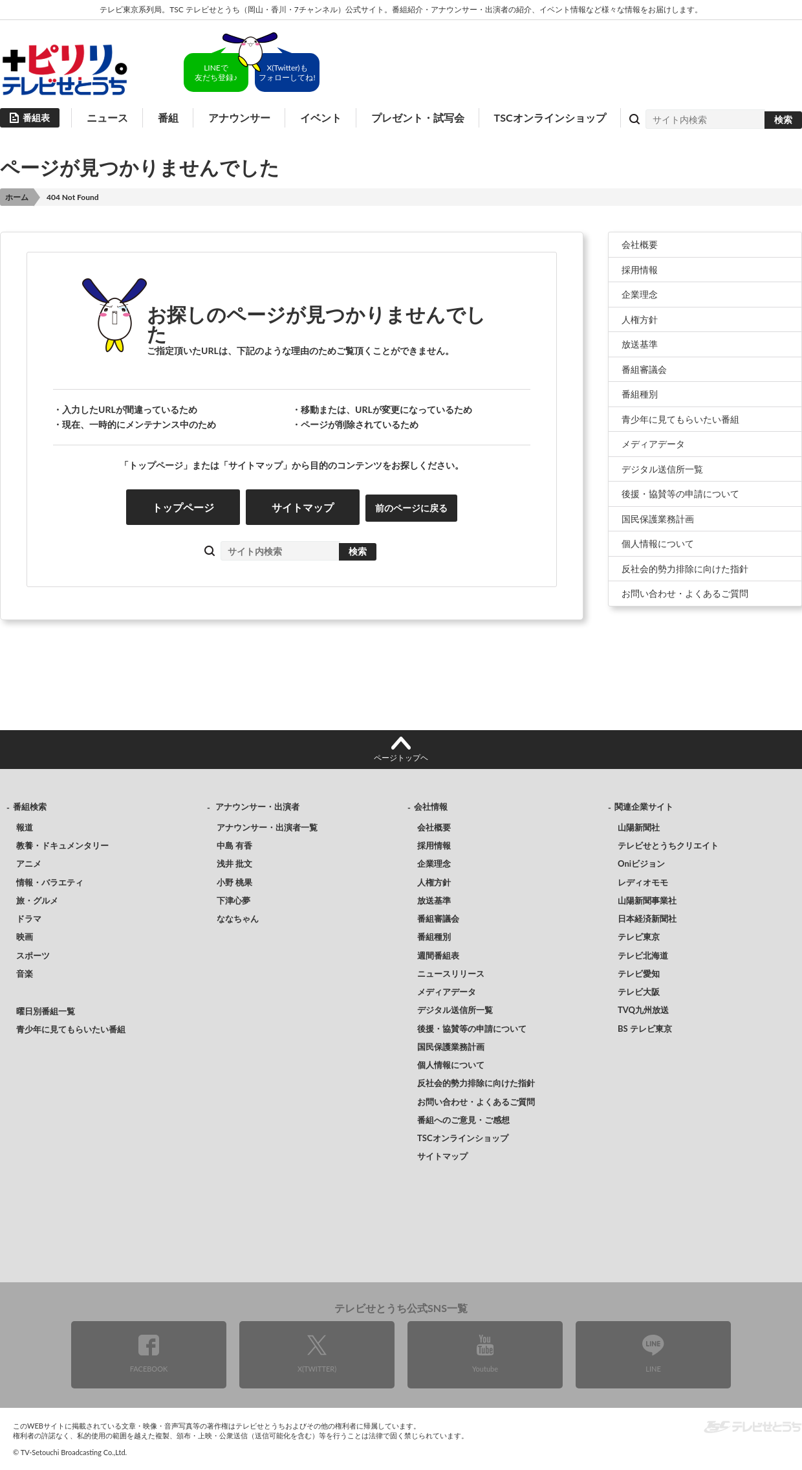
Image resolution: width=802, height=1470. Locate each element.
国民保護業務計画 (658, 518)
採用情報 (640, 269)
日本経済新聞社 (647, 918)
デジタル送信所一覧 (662, 468)
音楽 (24, 973)
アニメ (28, 863)
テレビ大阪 (639, 991)
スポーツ (33, 955)
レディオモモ (643, 882)
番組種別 (640, 393)
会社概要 (640, 244)
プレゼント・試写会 (417, 117)
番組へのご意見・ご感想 (463, 1120)
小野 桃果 (234, 882)
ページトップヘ (401, 758)
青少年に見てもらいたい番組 (680, 419)
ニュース (107, 117)
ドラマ (28, 918)
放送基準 (640, 344)
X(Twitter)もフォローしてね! (287, 72)
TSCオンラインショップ (550, 117)
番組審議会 (644, 369)
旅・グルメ (37, 900)
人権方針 (640, 319)
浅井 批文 (234, 863)
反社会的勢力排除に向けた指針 (685, 568)
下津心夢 (233, 900)
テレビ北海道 (643, 955)
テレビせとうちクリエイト (668, 845)
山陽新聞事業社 (647, 900)
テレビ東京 (639, 936)
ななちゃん (238, 918)
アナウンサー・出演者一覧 (267, 827)
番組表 (36, 117)
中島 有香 (234, 845)
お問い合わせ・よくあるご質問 (685, 593)
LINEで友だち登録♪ (216, 72)
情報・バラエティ (49, 882)
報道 (24, 827)
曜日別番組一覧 (45, 1011)
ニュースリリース (450, 973)
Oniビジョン (641, 863)
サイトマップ (303, 507)
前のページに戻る (411, 507)
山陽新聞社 (639, 827)
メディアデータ (653, 443)
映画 (24, 936)
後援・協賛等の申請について (680, 493)
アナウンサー (239, 117)
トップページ (183, 507)
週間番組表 (438, 955)
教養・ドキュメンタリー (62, 845)
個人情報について (658, 543)
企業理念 (640, 294)
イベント (320, 117)
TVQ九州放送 (643, 1010)
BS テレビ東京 (645, 1028)
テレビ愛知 (639, 973)
